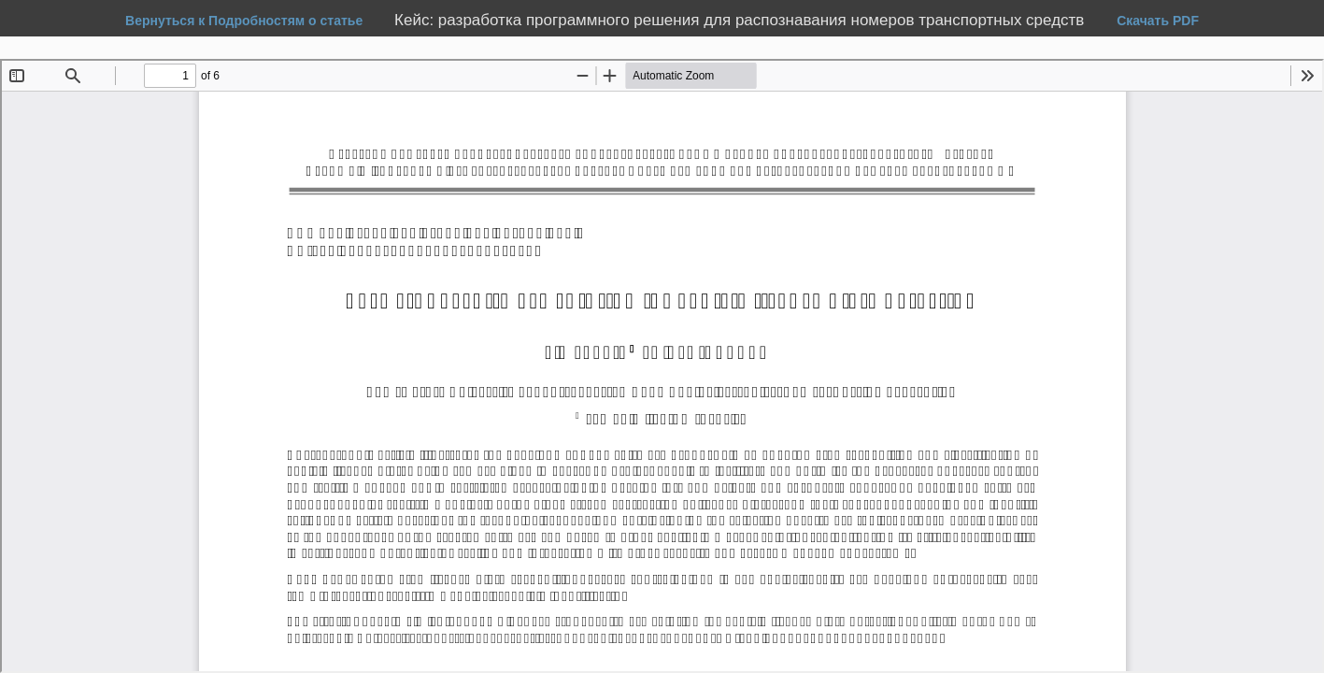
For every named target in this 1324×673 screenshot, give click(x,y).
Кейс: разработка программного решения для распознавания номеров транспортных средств (741, 20)
